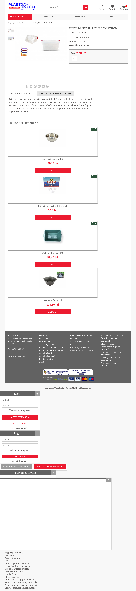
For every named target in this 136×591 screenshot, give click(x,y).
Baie (72, 344)
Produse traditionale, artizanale (20, 588)
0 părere (73, 32)
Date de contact (46, 342)
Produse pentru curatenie (81, 347)
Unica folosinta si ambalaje (81, 350)
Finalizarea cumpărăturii (49, 467)
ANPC (41, 362)
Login (101, 8)
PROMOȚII (48, 17)
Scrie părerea (85, 32)
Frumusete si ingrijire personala (20, 579)
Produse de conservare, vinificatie (21, 582)
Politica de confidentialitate (51, 347)
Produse (18, 17)
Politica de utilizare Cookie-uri (52, 350)
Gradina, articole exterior (112, 335)
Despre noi (81, 17)
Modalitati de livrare (47, 353)
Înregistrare (19, 423)
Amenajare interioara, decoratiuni (21, 585)
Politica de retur (46, 359)
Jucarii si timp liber (109, 338)
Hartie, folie (106, 341)
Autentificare (20, 456)
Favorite (112, 8)
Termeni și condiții (47, 344)
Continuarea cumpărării (16, 467)
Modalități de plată (47, 356)
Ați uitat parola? (19, 428)
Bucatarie (25, 23)
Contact (114, 17)
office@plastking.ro (19, 356)
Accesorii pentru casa (79, 342)
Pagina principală (14, 23)
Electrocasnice (107, 344)
